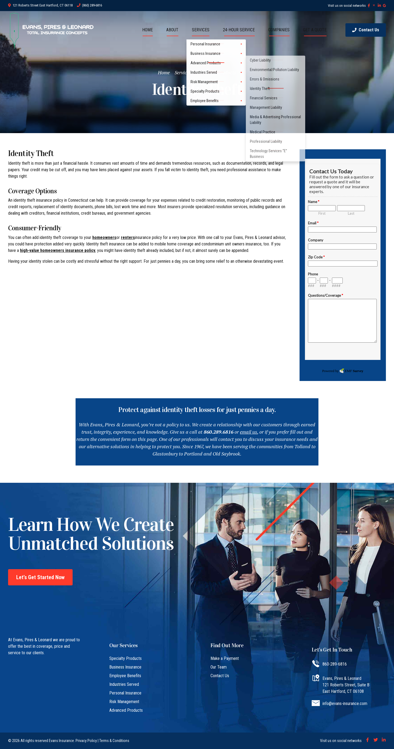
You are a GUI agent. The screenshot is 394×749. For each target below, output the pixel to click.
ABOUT (172, 29)
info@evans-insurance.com (344, 703)
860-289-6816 (334, 664)
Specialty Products (125, 658)
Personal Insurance (125, 693)
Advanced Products (216, 72)
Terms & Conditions (114, 740)
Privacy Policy (86, 740)
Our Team (218, 667)
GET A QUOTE (315, 29)
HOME (147, 29)
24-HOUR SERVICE (239, 29)
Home (164, 72)
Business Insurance (125, 667)
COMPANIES (279, 29)
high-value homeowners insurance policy (57, 250)
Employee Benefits (125, 675)
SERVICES (200, 29)
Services (183, 72)
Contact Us (219, 675)
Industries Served (124, 684)
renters (128, 237)
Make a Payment (224, 658)
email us (248, 432)
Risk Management (124, 701)
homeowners (104, 237)
